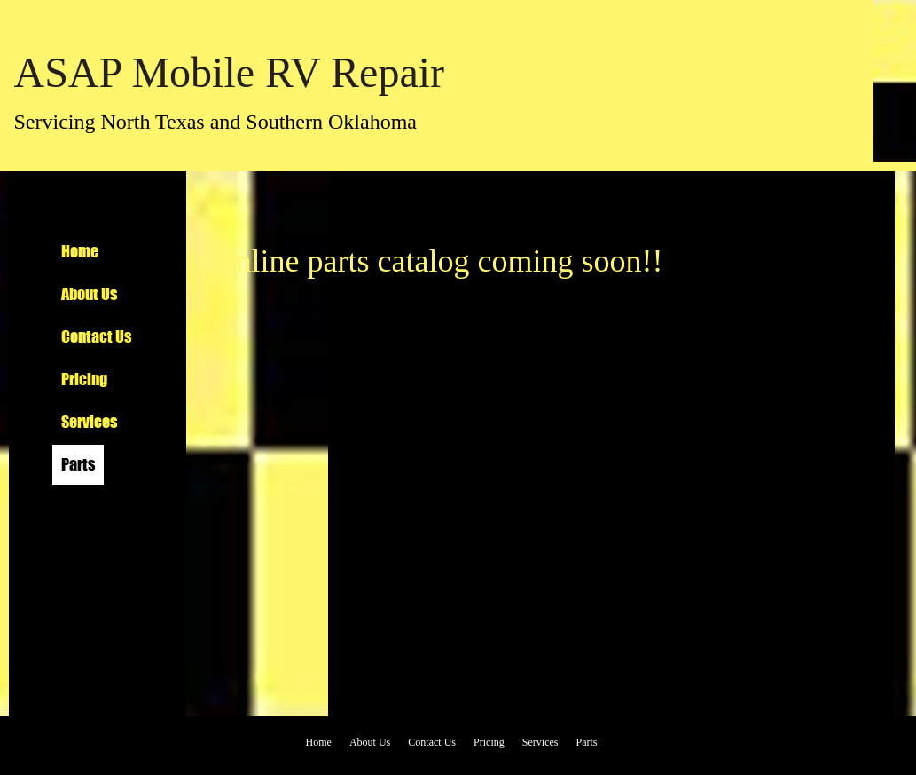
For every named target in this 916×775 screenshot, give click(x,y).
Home (79, 251)
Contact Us (96, 336)
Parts (78, 464)
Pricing (84, 379)
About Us (89, 294)
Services (89, 421)
